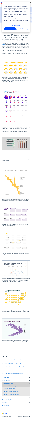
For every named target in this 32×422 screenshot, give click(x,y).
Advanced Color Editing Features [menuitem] (11, 394)
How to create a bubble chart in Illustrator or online (12, 373)
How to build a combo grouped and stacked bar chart (13, 366)
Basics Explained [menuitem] (6, 380)
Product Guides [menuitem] (5, 397)
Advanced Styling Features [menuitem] (10, 388)
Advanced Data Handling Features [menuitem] (11, 391)
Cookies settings (16, 25)
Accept (10, 28)
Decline (22, 28)
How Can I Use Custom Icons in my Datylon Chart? (12, 363)
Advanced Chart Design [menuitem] (7, 383)
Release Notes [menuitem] (5, 405)
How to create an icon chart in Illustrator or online (12, 359)
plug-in (3, 44)
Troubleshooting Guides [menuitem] (7, 400)
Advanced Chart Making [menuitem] (10, 386)
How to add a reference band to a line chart (11, 370)
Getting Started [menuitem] (5, 377)
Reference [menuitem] (4, 402)
